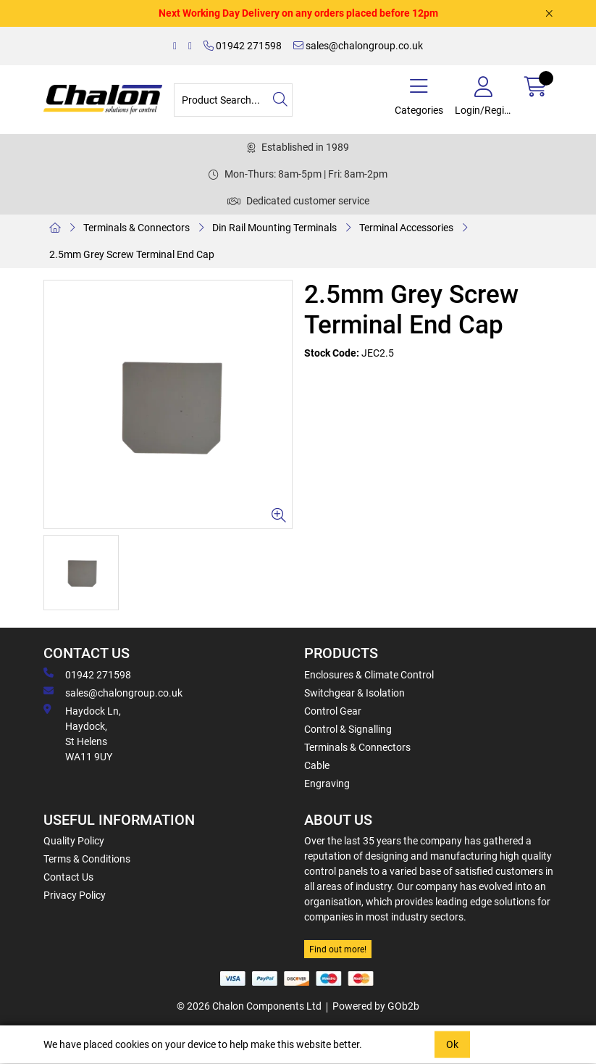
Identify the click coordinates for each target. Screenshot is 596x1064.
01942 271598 (242, 45)
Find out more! (337, 949)
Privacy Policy (74, 895)
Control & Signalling (348, 729)
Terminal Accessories (406, 227)
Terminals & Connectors (136, 227)
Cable (317, 765)
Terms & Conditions (86, 859)
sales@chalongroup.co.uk (358, 45)
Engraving (327, 783)
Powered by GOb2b (375, 1006)
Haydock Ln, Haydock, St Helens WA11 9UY (82, 733)
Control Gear (332, 711)
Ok (452, 1044)
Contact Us (68, 877)
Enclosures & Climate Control (369, 675)
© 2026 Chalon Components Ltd (249, 1006)
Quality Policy (73, 841)
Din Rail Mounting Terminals (274, 227)
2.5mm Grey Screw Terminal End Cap (131, 254)
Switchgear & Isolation (354, 693)
